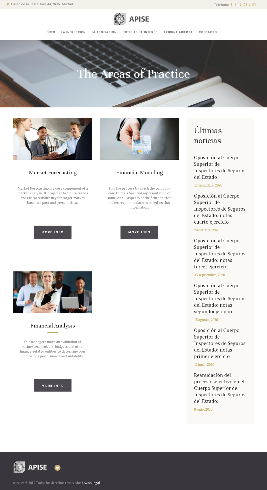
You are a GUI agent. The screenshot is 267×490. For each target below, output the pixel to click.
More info (53, 232)
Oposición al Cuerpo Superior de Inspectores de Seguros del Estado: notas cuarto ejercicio (220, 209)
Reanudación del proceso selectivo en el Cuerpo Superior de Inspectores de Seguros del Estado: (220, 388)
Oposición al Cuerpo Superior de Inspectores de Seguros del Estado (220, 167)
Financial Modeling (139, 172)
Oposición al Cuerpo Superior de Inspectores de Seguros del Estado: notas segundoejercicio (220, 298)
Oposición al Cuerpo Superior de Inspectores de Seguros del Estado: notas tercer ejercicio (220, 253)
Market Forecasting (52, 172)
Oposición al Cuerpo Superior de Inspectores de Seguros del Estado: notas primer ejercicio (220, 343)
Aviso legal (92, 482)
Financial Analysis (52, 325)
